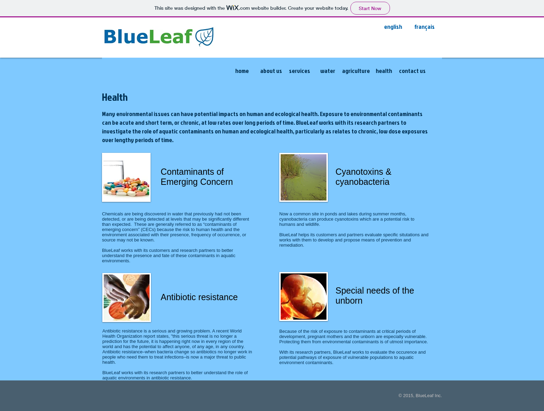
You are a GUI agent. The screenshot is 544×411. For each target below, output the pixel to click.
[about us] (271, 71)
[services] (300, 71)
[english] (393, 26)
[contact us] (412, 71)
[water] (328, 71)
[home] (241, 71)
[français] (424, 26)
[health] (384, 71)
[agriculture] (356, 71)
